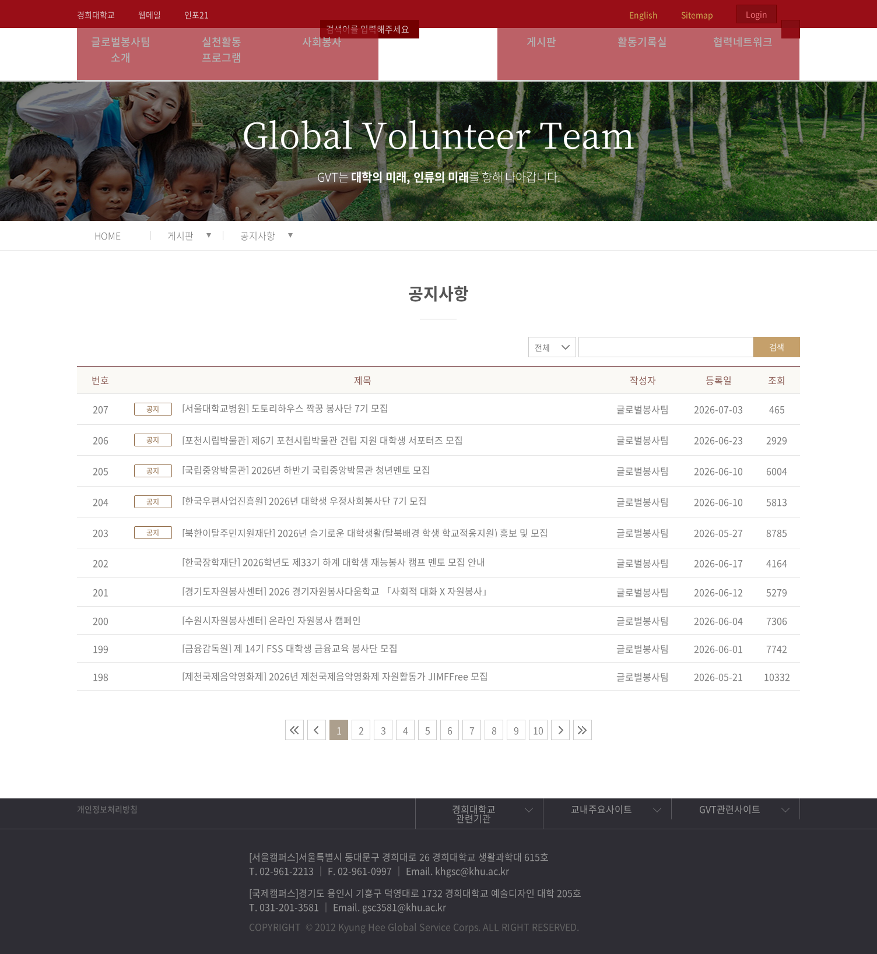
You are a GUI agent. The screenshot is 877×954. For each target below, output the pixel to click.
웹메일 (149, 14)
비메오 (751, 921)
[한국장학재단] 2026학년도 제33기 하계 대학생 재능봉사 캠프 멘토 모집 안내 (333, 561)
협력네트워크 (749, 53)
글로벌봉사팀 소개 (127, 53)
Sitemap (697, 14)
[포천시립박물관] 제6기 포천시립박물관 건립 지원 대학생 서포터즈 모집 (322, 440)
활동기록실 (648, 53)
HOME (107, 235)
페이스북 (697, 921)
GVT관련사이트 (729, 809)
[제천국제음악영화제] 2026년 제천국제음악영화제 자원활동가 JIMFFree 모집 (335, 676)
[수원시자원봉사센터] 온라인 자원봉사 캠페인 (271, 620)
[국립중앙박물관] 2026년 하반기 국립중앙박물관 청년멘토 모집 (306, 469)
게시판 (548, 53)
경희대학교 (96, 14)
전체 (542, 347)
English (643, 14)
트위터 (724, 921)
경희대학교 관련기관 (474, 813)
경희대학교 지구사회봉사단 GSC (438, 53)
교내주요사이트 (601, 809)
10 (538, 730)
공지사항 (257, 235)
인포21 (196, 14)
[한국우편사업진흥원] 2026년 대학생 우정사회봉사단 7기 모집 (304, 500)
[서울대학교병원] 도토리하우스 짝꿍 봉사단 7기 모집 (285, 408)
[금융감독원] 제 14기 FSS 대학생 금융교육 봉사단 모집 (290, 648)
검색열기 (790, 14)
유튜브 (777, 921)
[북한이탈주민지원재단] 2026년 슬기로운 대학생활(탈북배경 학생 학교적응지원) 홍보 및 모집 (365, 532)
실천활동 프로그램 (227, 53)
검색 (776, 347)
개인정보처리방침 (107, 809)
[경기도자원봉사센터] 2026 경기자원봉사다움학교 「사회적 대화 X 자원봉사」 (337, 591)
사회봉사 (328, 53)
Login (756, 14)
